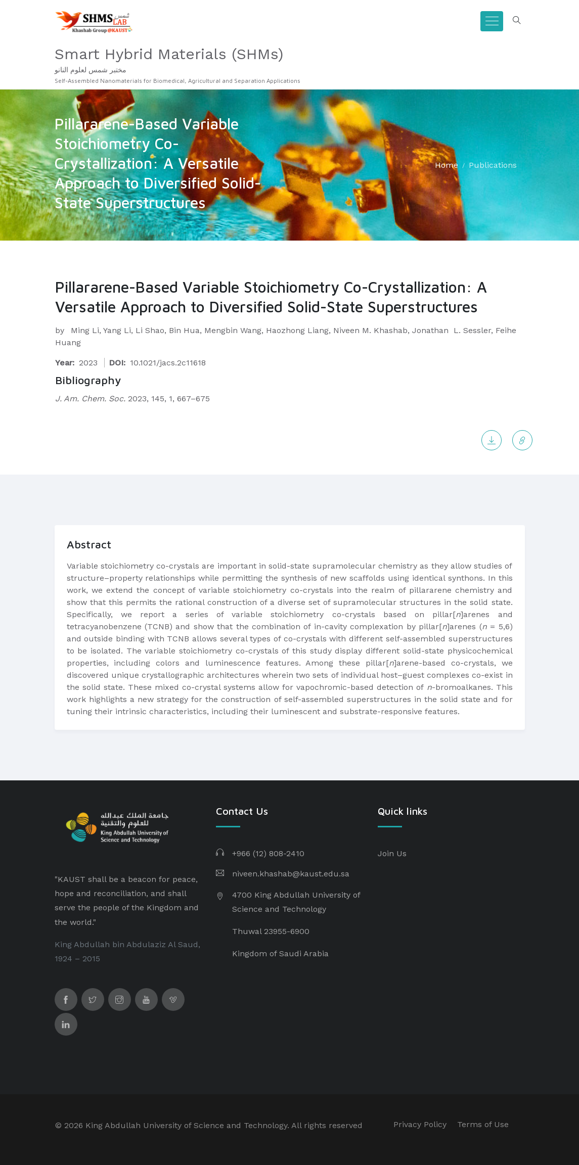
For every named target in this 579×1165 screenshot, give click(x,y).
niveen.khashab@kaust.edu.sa (290, 873)
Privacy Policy (420, 1124)
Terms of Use (483, 1124)
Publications (493, 165)
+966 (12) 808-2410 (268, 853)
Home (446, 165)
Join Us (392, 853)
